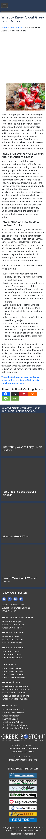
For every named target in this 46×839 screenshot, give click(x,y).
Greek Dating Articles (12, 721)
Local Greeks (8, 664)
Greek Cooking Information (17, 617)
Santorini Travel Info (12, 654)
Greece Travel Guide (12, 647)
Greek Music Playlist (12, 632)
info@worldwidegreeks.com (23, 759)
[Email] (15, 398)
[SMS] (6, 398)
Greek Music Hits (10, 636)
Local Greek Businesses (13, 677)
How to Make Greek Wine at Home (19, 579)
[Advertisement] (23, 56)
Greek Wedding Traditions (15, 686)
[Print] (32, 394)
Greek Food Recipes (12, 621)
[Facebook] (6, 394)
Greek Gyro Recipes (12, 627)
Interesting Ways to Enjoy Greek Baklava (22, 448)
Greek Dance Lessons (12, 639)
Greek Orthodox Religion (14, 725)
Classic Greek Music (12, 642)
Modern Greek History (13, 712)
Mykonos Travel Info (12, 657)
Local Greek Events (11, 668)
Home (4, 27)
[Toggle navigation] (4, 5)
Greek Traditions (10, 682)
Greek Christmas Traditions (15, 695)
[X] (15, 394)
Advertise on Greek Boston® (16, 607)
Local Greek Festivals (12, 671)
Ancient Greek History (13, 709)
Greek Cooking (17, 27)
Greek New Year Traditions (15, 698)
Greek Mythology (10, 715)
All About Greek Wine (15, 536)
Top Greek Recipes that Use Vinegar (19, 493)
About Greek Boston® (13, 604)
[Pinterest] (23, 394)
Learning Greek (10, 718)
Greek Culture (9, 705)
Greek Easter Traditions (13, 692)
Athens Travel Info (11, 651)
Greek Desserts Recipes (14, 624)
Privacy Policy (9, 610)
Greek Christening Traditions (16, 689)
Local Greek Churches (13, 674)
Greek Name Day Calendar (15, 728)
